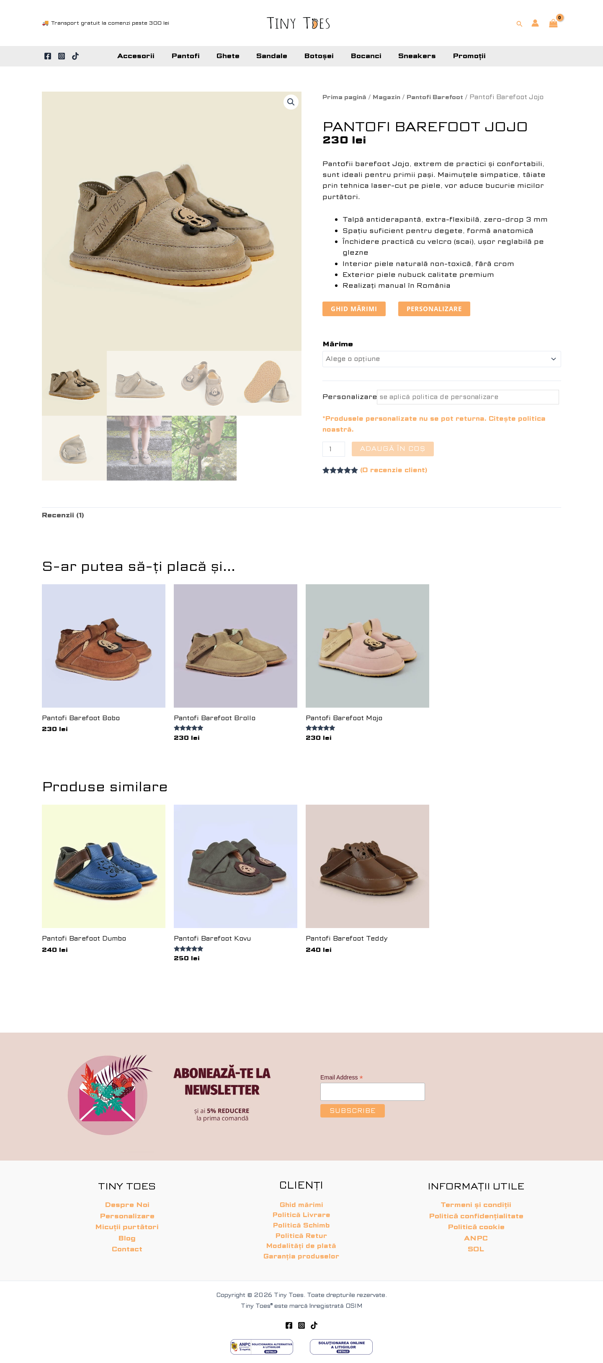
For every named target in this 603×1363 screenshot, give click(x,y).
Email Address (341, 1073)
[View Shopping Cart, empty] (553, 23)
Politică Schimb (301, 1222)
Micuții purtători (127, 1222)
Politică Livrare (301, 1212)
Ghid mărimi (301, 1200)
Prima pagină (346, 97)
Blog (127, 1233)
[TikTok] (75, 56)
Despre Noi (127, 1200)
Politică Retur (301, 1234)
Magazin (391, 97)
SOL (476, 1244)
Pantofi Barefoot (443, 97)
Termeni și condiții (476, 1200)
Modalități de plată (301, 1245)
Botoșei (317, 56)
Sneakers (409, 56)
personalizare (439, 309)
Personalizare (127, 1211)
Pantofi (194, 56)
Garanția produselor (301, 1256)
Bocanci (360, 56)
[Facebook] (48, 56)
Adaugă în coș (394, 450)
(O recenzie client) (395, 473)
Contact (127, 1244)
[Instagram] (61, 56)
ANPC (476, 1233)
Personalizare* (348, 398)
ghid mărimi (355, 309)
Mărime (337, 345)
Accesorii (147, 56)
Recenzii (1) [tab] (64, 518)
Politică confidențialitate (476, 1211)
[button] (519, 23)
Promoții (457, 56)
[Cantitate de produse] (334, 452)
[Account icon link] (535, 23)
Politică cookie (476, 1222)
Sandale (273, 56)
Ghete (233, 56)
